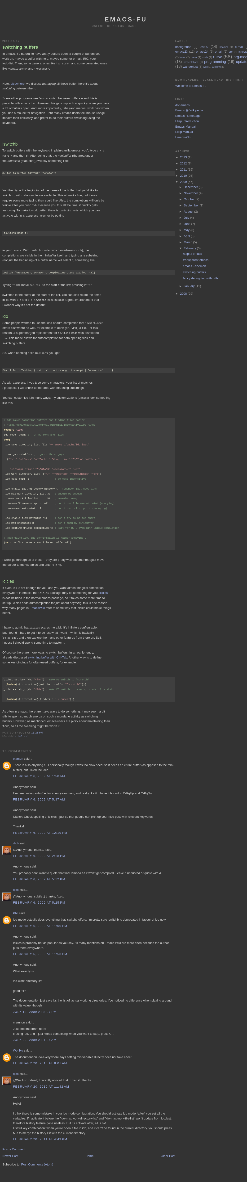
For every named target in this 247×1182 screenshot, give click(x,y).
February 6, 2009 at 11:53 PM (40, 949)
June (187, 224)
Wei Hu (18, 1045)
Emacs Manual (185, 126)
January (190, 286)
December (191, 187)
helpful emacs (192, 254)
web (205, 67)
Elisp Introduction (187, 121)
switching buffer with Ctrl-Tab (47, 652)
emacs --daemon (194, 266)
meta (194, 57)
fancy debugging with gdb (200, 278)
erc (231, 51)
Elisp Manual (184, 132)
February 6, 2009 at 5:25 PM (39, 897)
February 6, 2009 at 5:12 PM (39, 874)
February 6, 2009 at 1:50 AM (39, 771)
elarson (18, 753)
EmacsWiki (37, 603)
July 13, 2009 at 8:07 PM (35, 1006)
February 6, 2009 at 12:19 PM (40, 827)
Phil (15, 908)
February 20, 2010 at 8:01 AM (40, 1058)
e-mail (239, 47)
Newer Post (10, 1151)
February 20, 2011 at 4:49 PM (40, 1134)
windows (216, 67)
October (190, 199)
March (188, 242)
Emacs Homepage (188, 115)
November (191, 193)
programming (215, 62)
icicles (103, 588)
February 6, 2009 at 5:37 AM (39, 794)
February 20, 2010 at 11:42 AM (41, 1081)
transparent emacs (195, 260)
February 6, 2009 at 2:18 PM (39, 850)
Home (89, 1151)
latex (182, 57)
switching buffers (20, 47)
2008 (184, 293)
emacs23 (181, 51)
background (183, 47)
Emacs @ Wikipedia (189, 110)
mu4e (205, 57)
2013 (184, 157)
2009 (184, 182)
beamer (224, 47)
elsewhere (18, 83)
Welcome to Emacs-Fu (190, 86)
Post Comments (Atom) (37, 1159)
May (187, 230)
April (187, 236)
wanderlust (190, 66)
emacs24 (202, 51)
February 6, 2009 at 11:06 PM (40, 920)
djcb (16, 838)
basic (204, 47)
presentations (191, 62)
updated (21, 730)
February (190, 248)
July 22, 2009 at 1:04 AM (35, 1034)
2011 (184, 169)
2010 (184, 175)
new (217, 56)
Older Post (168, 1151)
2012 (184, 163)
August (189, 211)
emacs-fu (126, 19)
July (187, 217)
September (192, 205)
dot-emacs (182, 105)
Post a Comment (13, 1144)
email (218, 51)
